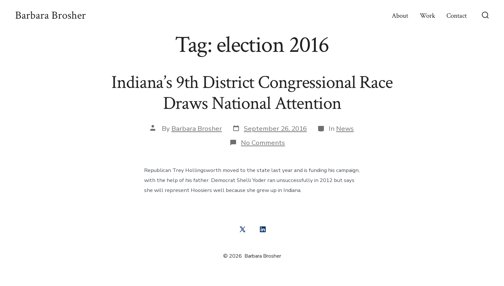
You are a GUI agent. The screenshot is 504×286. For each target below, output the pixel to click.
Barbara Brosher (196, 128)
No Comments (263, 142)
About (400, 15)
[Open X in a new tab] (242, 229)
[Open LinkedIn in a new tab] (263, 229)
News (345, 128)
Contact (456, 15)
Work (427, 15)
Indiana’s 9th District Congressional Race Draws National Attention (252, 93)
